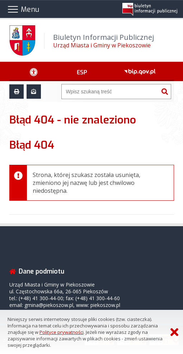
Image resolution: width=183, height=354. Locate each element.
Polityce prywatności (61, 332)
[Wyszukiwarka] (110, 91)
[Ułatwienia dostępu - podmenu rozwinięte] (33, 71)
